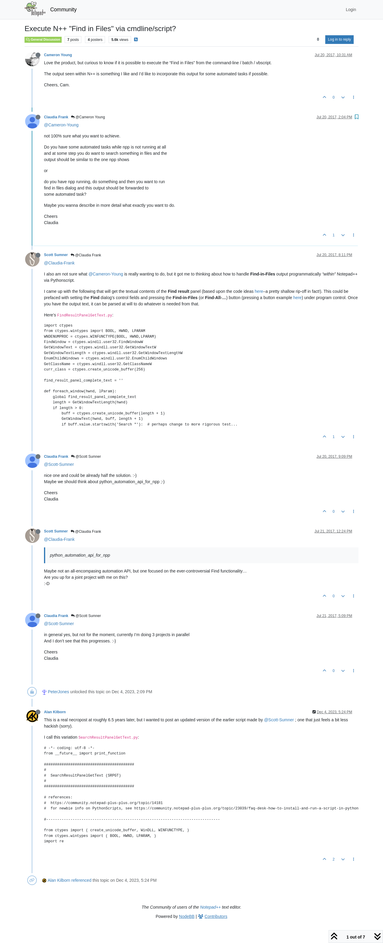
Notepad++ (210, 907)
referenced (82, 880)
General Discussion (43, 39)
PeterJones (58, 691)
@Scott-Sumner (59, 464)
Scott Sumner (56, 255)
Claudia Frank (56, 117)
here (259, 291)
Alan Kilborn (55, 712)
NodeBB (186, 916)
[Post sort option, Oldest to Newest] (318, 39)
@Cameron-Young (61, 125)
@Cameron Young (88, 117)
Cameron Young (58, 55)
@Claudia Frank (86, 255)
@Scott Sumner (86, 456)
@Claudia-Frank (59, 263)
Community (63, 10)
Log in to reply (339, 39)
